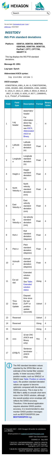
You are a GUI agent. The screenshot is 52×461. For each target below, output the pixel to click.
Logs (26, 24)
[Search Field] (31, 13)
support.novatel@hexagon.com (32, 434)
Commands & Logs (18, 24)
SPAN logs (7, 27)
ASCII (29, 128)
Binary (26, 136)
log (22, 417)
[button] (48, 13)
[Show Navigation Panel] (49, 6)
